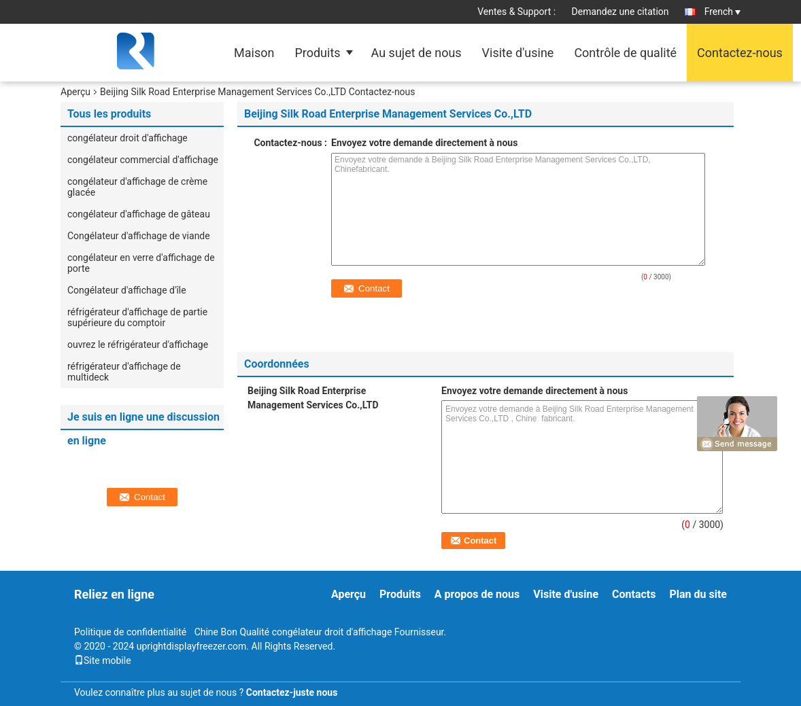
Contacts (633, 594)
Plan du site (698, 594)
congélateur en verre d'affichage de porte (141, 263)
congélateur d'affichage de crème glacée (137, 187)
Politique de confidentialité (130, 631)
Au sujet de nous (416, 53)
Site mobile (102, 660)
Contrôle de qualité (625, 53)
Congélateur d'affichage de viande (138, 235)
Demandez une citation (620, 11)
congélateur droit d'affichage (127, 138)
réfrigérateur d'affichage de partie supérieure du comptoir (137, 317)
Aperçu (75, 91)
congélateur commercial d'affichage (142, 159)
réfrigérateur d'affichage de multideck (124, 372)
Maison (254, 53)
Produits (317, 53)
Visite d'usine (518, 53)
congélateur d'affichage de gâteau (138, 214)
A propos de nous (476, 594)
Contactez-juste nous (292, 692)
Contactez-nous (740, 53)
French (722, 11)
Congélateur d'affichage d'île (126, 290)
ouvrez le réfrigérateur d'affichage (137, 344)
